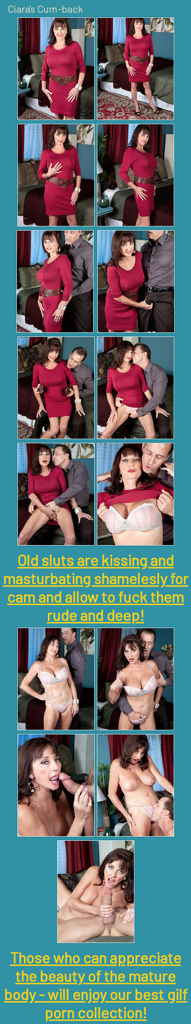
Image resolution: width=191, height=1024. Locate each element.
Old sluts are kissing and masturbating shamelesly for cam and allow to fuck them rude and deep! (95, 587)
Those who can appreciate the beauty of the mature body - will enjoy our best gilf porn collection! (95, 984)
